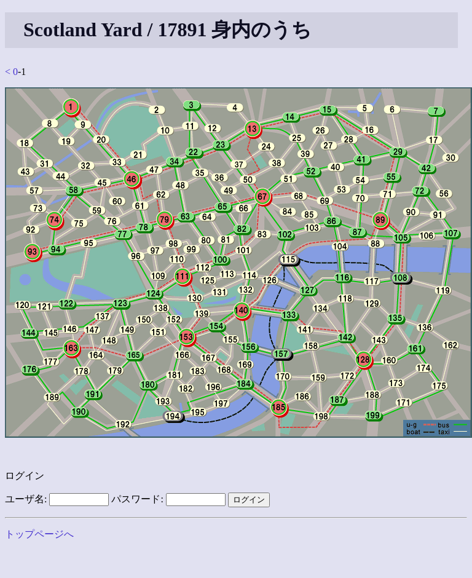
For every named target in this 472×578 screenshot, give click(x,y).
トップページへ (39, 534)
